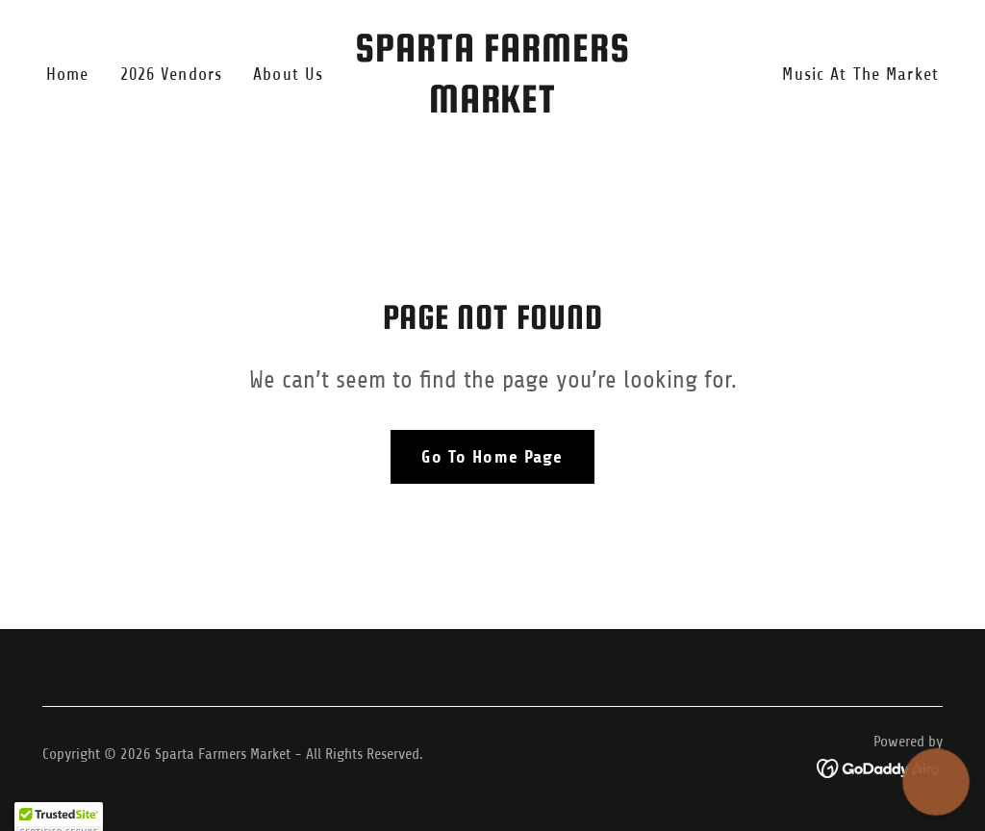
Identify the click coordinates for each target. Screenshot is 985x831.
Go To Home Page (492, 456)
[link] (492, 106)
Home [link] (67, 74)
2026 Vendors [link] (171, 74)
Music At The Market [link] (860, 74)
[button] (936, 782)
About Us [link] (288, 74)
